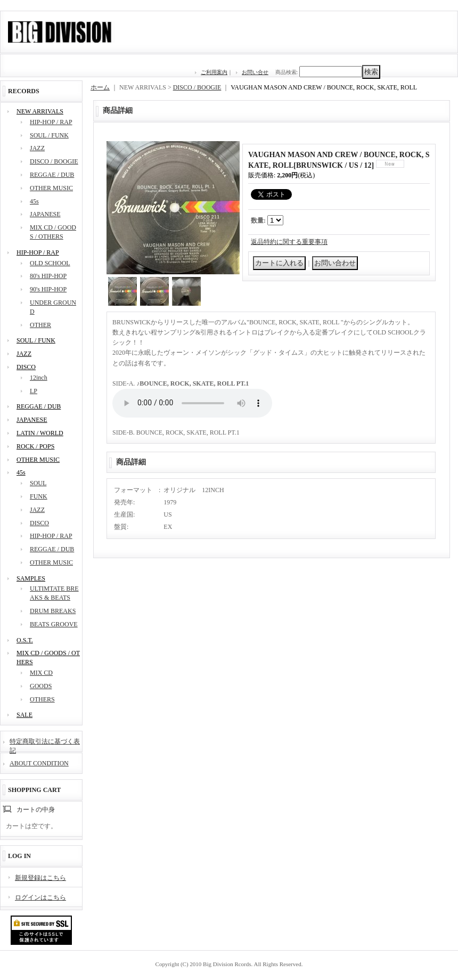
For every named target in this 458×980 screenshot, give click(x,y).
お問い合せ (255, 72)
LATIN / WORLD (40, 433)
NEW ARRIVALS (40, 111)
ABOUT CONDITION (39, 763)
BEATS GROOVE (54, 624)
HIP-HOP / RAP (51, 122)
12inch (38, 377)
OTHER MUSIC (51, 188)
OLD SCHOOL (50, 263)
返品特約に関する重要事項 (289, 242)
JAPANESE (45, 214)
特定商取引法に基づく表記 (45, 745)
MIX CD (41, 672)
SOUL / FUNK (49, 135)
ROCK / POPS (35, 446)
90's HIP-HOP (48, 289)
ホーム (100, 87)
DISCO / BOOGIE (54, 161)
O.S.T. (25, 640)
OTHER (40, 325)
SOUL (38, 483)
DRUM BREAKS (53, 611)
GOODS (41, 686)
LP (33, 391)
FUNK (38, 496)
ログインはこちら (40, 897)
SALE (24, 714)
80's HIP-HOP (48, 276)
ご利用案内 (214, 72)
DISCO (26, 367)
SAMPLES (31, 578)
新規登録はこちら (40, 877)
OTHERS (42, 699)
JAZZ (37, 148)
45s (34, 201)
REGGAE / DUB (52, 174)
